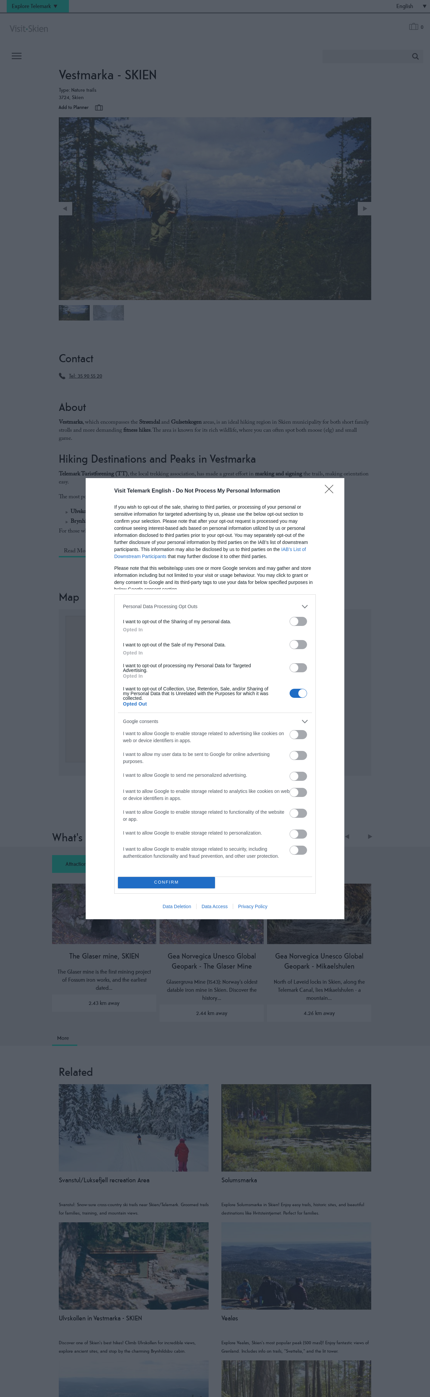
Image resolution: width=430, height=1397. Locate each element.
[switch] (298, 621)
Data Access (215, 906)
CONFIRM (166, 882)
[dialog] (215, 698)
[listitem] (215, 606)
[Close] (331, 491)
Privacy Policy (252, 906)
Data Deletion (177, 906)
